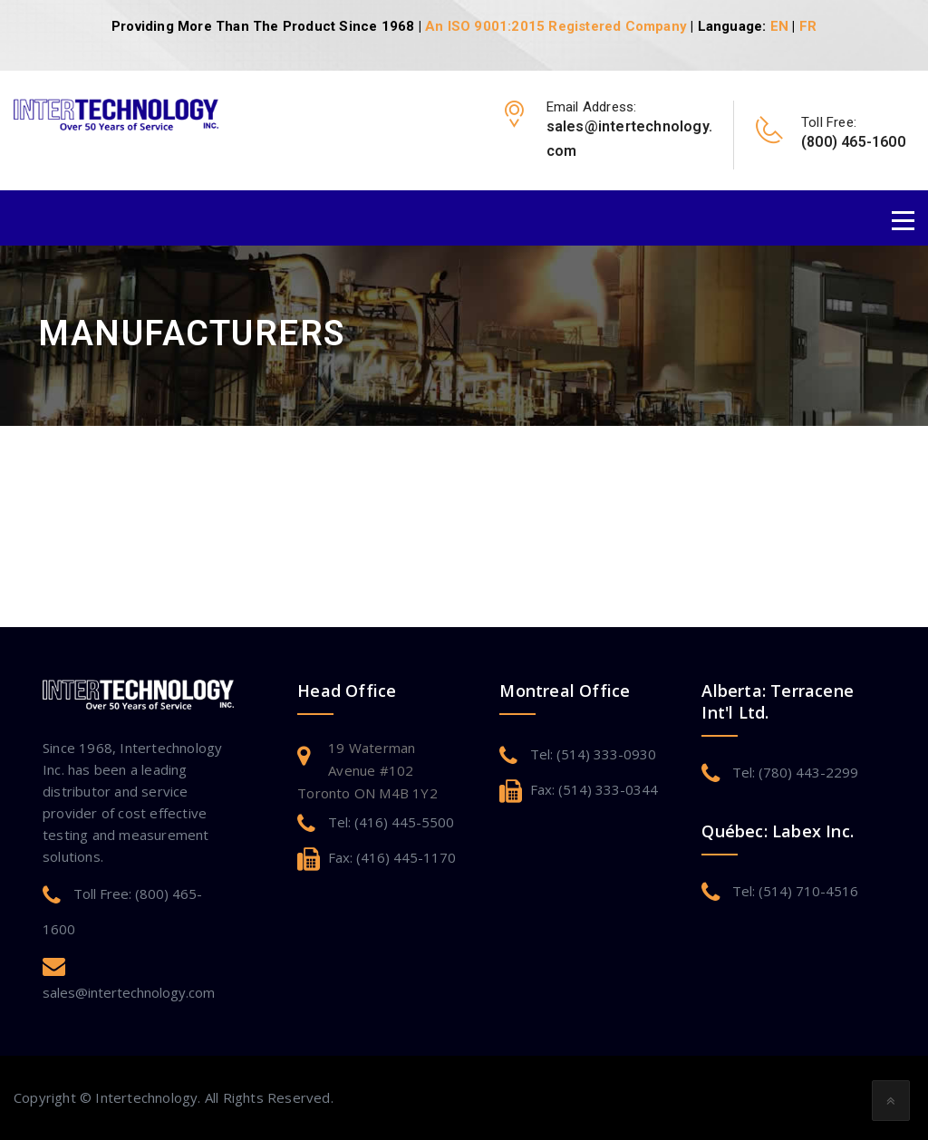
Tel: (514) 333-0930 (593, 754)
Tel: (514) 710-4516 (795, 891)
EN (779, 26)
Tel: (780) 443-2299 (795, 772)
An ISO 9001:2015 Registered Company (556, 26)
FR (808, 26)
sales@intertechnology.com (129, 992)
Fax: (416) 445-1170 (392, 857)
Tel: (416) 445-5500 (391, 822)
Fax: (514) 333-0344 (594, 789)
